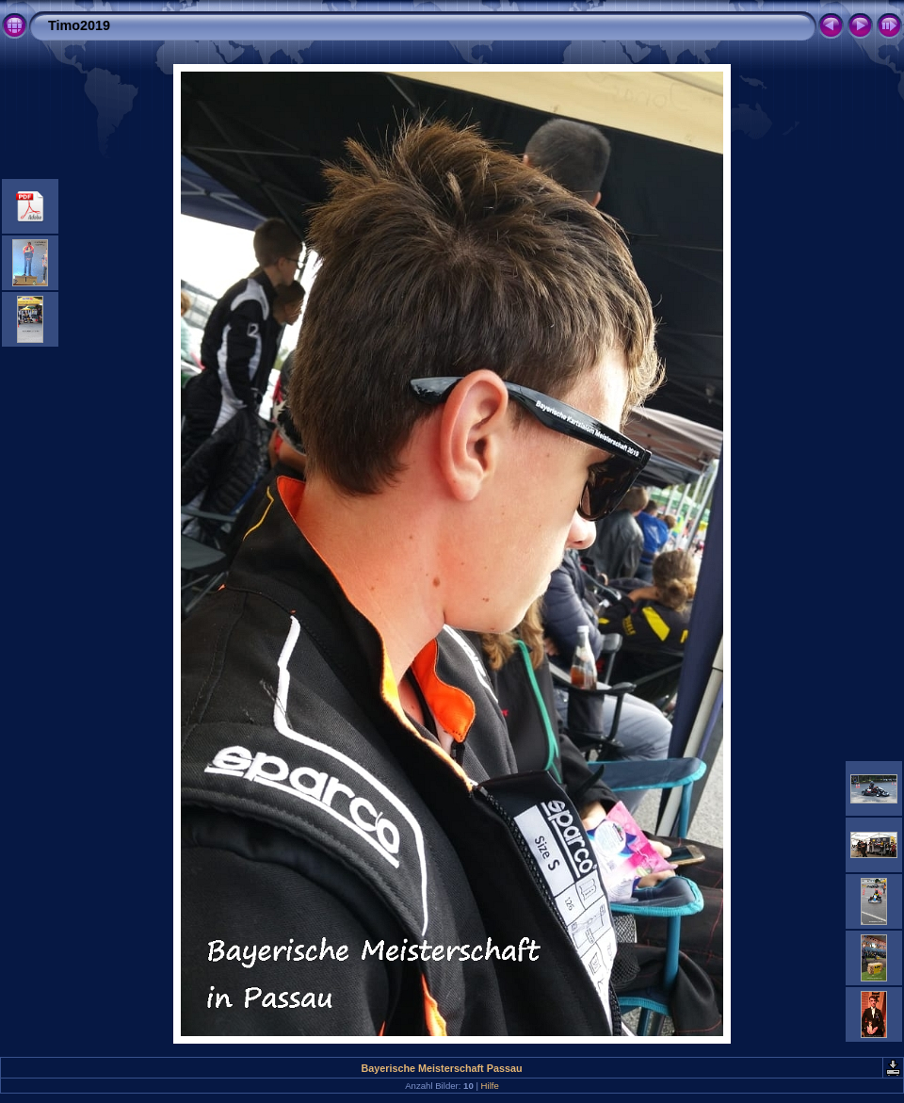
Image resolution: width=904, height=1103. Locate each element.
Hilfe (490, 1085)
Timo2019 (79, 25)
